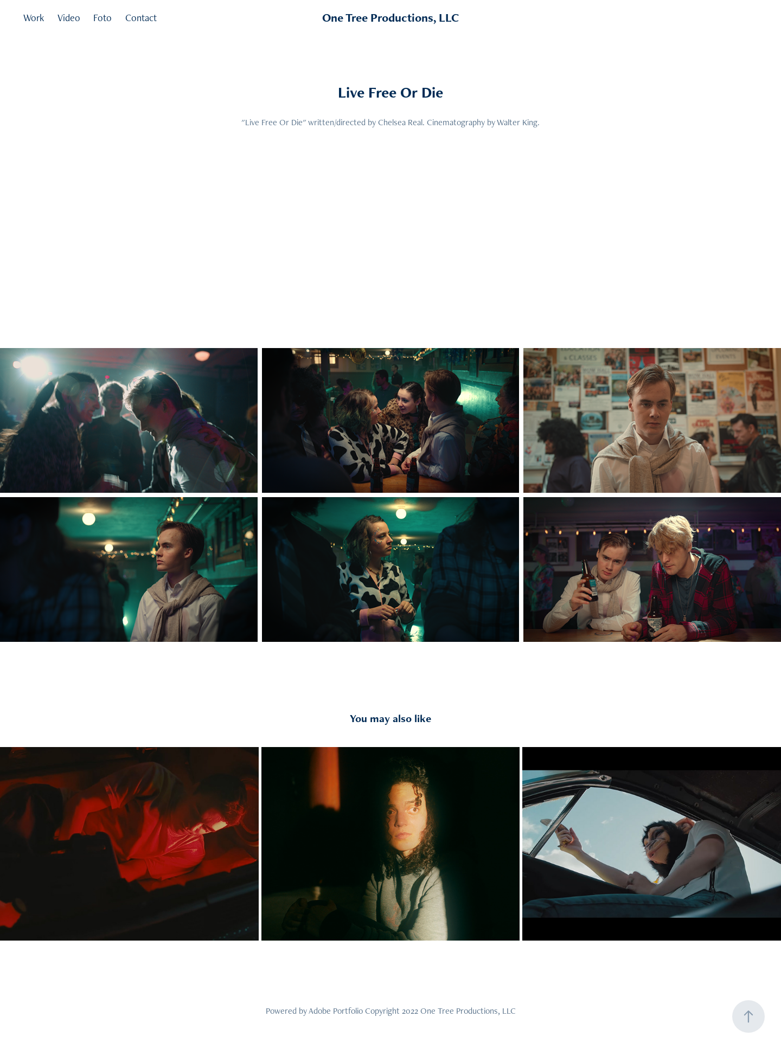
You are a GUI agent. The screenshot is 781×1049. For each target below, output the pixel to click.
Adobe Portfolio (336, 1010)
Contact (141, 17)
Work (33, 17)
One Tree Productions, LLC (390, 17)
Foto (102, 17)
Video (68, 17)
